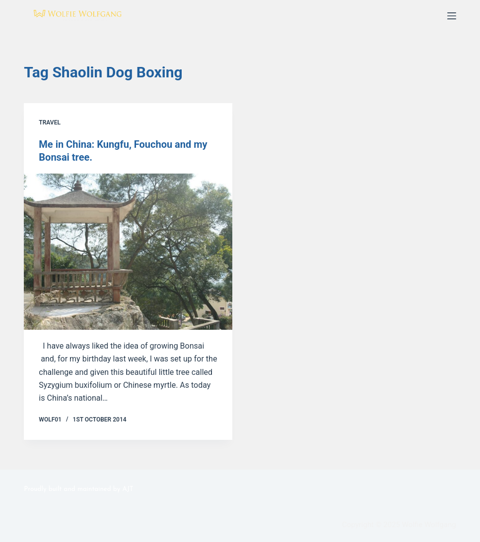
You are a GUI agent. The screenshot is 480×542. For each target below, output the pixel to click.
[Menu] (451, 15)
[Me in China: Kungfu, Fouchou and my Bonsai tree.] (128, 252)
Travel (50, 122)
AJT (128, 489)
